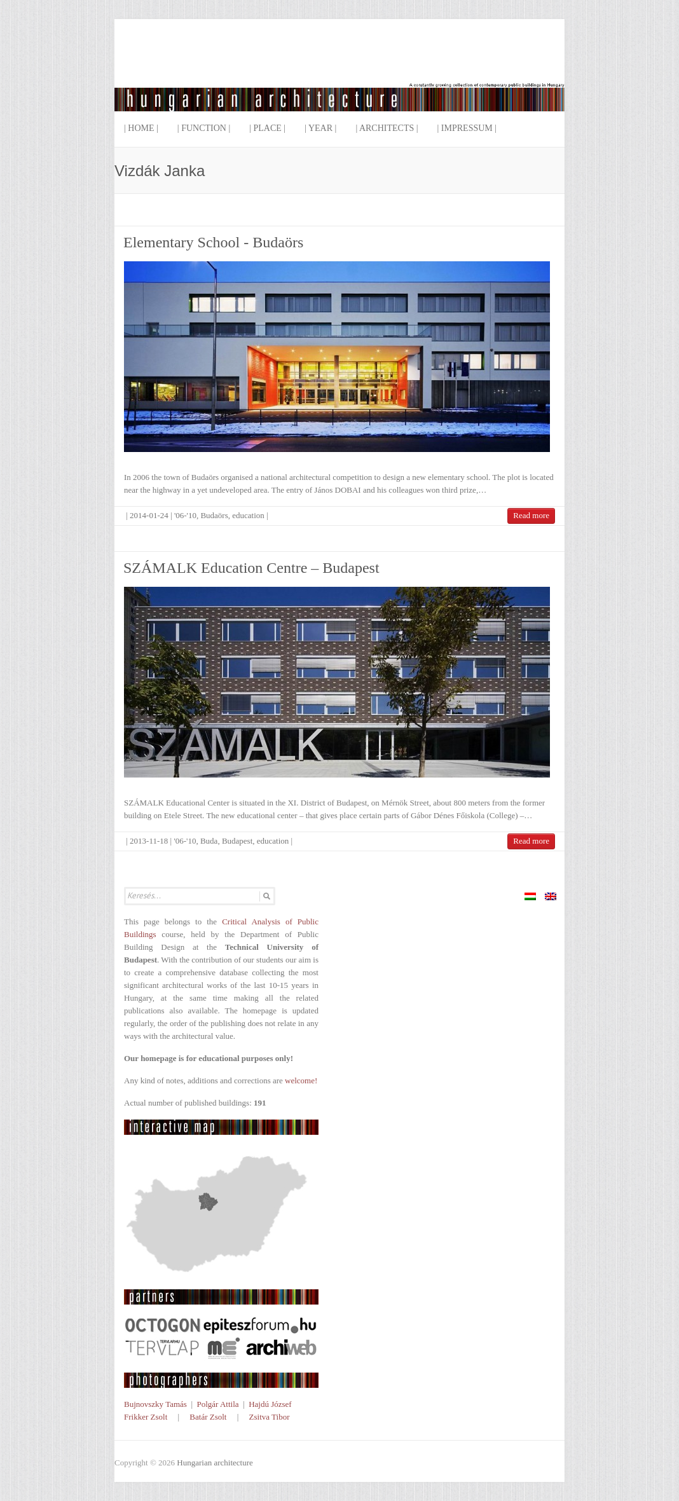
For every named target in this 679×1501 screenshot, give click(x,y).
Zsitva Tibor (269, 1417)
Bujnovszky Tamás (155, 1404)
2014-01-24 (149, 515)
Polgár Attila (217, 1404)
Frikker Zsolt (145, 1417)
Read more (531, 515)
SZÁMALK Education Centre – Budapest (251, 567)
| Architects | (386, 128)
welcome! (301, 1080)
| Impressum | (467, 128)
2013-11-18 (149, 841)
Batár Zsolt (207, 1417)
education (248, 515)
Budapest (237, 841)
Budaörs (214, 515)
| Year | (320, 128)
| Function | (203, 128)
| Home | (141, 128)
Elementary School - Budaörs (213, 242)
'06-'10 (185, 515)
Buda (208, 841)
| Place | (267, 128)
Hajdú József (270, 1404)
